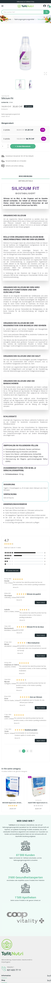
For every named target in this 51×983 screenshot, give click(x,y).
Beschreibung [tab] (25, 176)
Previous (20, 751)
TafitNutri (5, 96)
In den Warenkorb (23, 146)
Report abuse (41, 602)
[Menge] (4, 146)
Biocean (12, 800)
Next (31, 751)
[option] (25, 917)
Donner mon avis (12, 570)
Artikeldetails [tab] (25, 181)
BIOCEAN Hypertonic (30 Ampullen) (12, 803)
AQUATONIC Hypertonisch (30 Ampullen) (38, 803)
